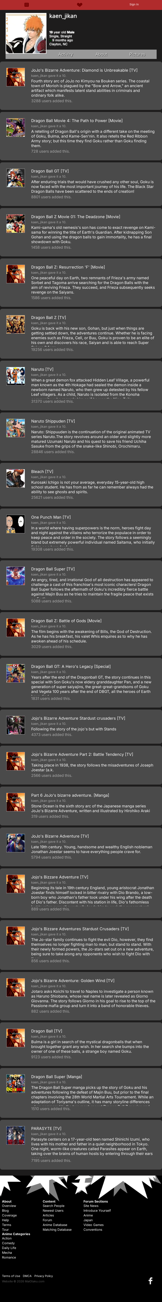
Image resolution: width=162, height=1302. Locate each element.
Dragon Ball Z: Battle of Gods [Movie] (66, 620)
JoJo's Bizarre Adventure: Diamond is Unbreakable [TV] (84, 70)
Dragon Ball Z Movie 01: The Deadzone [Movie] (75, 216)
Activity (65, 54)
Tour (5, 1230)
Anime (88, 1215)
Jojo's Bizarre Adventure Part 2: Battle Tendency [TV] (82, 754)
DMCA (27, 1276)
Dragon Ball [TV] (46, 1031)
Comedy (8, 1243)
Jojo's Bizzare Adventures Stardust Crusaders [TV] (80, 928)
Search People (53, 1206)
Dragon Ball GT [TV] (50, 171)
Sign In (134, 4)
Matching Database (57, 1230)
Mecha (7, 1253)
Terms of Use (11, 1276)
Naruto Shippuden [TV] (53, 421)
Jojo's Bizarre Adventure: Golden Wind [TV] (72, 980)
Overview (9, 1206)
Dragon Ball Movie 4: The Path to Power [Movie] (77, 120)
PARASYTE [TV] (46, 1128)
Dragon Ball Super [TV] (53, 569)
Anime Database (55, 1225)
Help (5, 1220)
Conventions (92, 1230)
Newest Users (53, 1210)
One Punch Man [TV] (51, 517)
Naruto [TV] (42, 369)
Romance (9, 1257)
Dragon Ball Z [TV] (48, 317)
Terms (6, 1225)
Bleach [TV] (42, 471)
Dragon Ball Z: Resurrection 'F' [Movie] (68, 267)
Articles (48, 1215)
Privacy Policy (43, 1276)
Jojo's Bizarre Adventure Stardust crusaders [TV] (78, 718)
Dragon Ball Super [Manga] (56, 1076)
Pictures (137, 54)
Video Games (93, 1225)
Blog (5, 1210)
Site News (90, 1206)
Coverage (9, 1215)
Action (7, 1238)
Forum (47, 1220)
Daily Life (9, 1248)
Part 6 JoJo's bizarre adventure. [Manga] (70, 795)
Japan (88, 1220)
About (101, 54)
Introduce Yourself (97, 1210)
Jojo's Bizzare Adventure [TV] (59, 877)
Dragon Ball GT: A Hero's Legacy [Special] (71, 666)
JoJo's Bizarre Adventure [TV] (60, 836)
